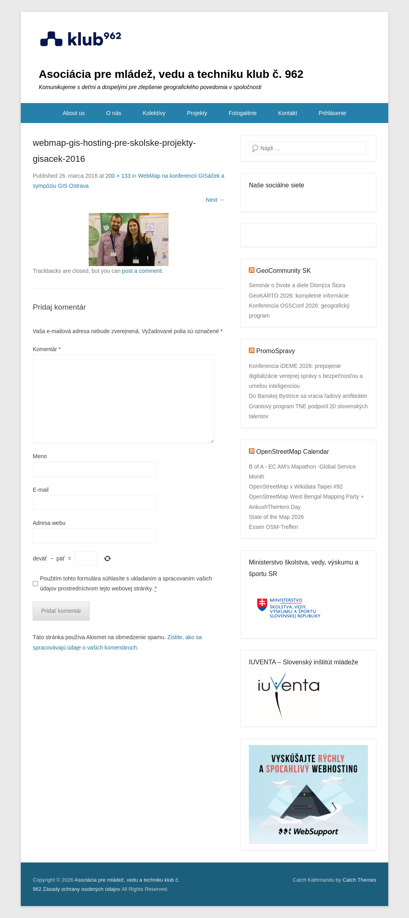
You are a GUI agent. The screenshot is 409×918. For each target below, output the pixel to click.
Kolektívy (154, 113)
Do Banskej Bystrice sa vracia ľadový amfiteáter (308, 396)
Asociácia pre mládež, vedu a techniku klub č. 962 (171, 74)
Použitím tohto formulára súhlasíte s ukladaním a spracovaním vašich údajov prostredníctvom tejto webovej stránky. (126, 583)
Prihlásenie (332, 113)
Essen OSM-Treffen (273, 527)
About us (74, 113)
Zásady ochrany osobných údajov (81, 889)
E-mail (41, 490)
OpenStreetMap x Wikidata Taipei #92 (296, 486)
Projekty (197, 113)
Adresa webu (49, 523)
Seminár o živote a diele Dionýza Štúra (297, 285)
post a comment (142, 271)
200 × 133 (118, 176)
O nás (113, 113)
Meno (40, 456)
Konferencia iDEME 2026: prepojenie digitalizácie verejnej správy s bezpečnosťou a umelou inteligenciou (306, 376)
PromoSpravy (275, 351)
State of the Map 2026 (276, 517)
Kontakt (287, 113)
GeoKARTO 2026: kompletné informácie (299, 295)
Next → (215, 200)
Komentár (47, 349)
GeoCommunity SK (283, 270)
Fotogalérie (243, 113)
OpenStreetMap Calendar (292, 451)
